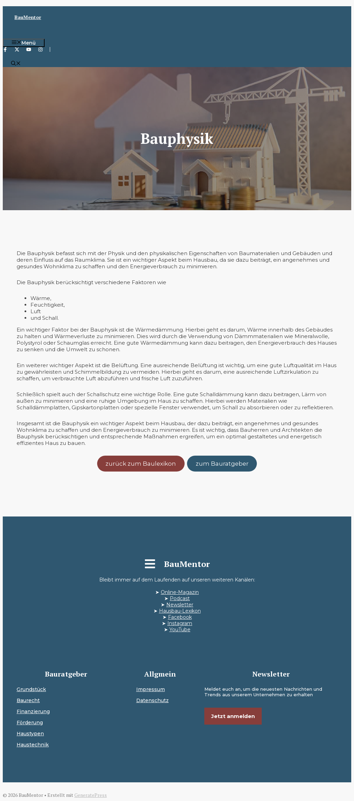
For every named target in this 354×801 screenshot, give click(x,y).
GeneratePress (90, 795)
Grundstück (31, 689)
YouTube (179, 629)
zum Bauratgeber (222, 463)
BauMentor (28, 17)
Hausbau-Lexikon (180, 611)
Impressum (150, 689)
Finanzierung (33, 711)
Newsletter (179, 605)
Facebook (180, 617)
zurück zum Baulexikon (140, 463)
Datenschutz (152, 700)
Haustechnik (33, 745)
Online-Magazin (180, 592)
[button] (16, 64)
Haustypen (30, 733)
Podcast (180, 598)
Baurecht (28, 700)
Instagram (179, 623)
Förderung (30, 722)
